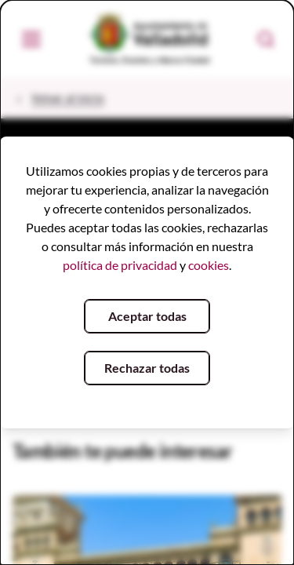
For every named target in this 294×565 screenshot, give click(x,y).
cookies (208, 264)
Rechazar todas (147, 367)
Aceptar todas (147, 315)
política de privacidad (120, 264)
